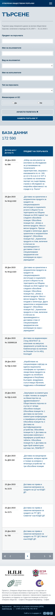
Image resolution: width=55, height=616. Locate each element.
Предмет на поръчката (12, 35)
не (40, 103)
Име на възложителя (11, 48)
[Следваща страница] (44, 556)
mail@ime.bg (7, 609)
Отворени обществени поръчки (18, 3)
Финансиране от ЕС (11, 97)
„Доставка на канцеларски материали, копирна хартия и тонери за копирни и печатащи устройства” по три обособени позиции (35, 461)
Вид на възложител (11, 60)
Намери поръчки (27, 118)
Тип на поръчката (10, 85)
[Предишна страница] (10, 556)
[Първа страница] (5, 556)
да (14, 103)
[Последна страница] (50, 556)
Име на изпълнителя (11, 73)
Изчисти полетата (27, 112)
